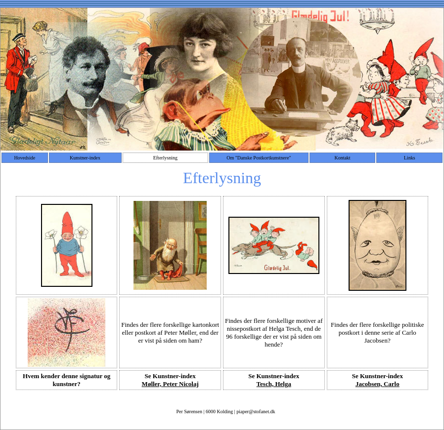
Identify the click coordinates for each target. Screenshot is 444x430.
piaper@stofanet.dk (255, 411)
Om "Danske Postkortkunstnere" (258, 157)
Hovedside (24, 157)
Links (409, 157)
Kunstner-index (85, 157)
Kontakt (342, 157)
